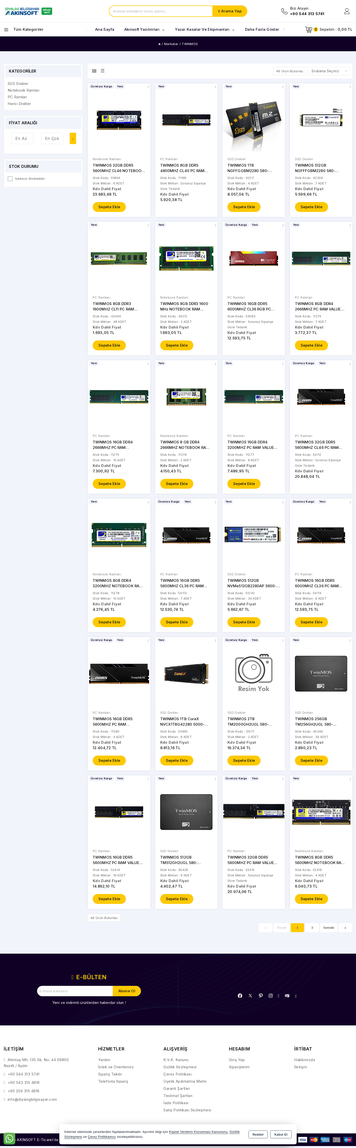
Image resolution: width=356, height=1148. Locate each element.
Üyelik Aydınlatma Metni (185, 1083)
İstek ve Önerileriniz (116, 1069)
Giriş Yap (237, 1062)
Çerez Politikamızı (102, 1137)
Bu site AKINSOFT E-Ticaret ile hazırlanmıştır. (43, 1142)
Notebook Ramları (107, 159)
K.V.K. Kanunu (176, 1062)
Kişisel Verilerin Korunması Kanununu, (199, 1132)
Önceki (282, 930)
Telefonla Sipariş (113, 1083)
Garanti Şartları (176, 1090)
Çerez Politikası (177, 1076)
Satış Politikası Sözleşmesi (187, 1112)
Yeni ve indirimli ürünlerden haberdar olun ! (89, 1004)
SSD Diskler (236, 159)
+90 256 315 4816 (24, 1093)
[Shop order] (329, 71)
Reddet (258, 1134)
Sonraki (328, 930)
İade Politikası (176, 1105)
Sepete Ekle (109, 207)
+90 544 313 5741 (24, 1076)
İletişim (300, 1069)
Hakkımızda (304, 1062)
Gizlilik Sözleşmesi (180, 1069)
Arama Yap (231, 11)
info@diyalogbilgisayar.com (32, 1101)
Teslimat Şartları (178, 1098)
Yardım (104, 1062)
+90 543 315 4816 (24, 1084)
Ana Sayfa (104, 29)
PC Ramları (169, 159)
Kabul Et (281, 1134)
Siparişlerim (239, 1069)
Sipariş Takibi (110, 1076)
